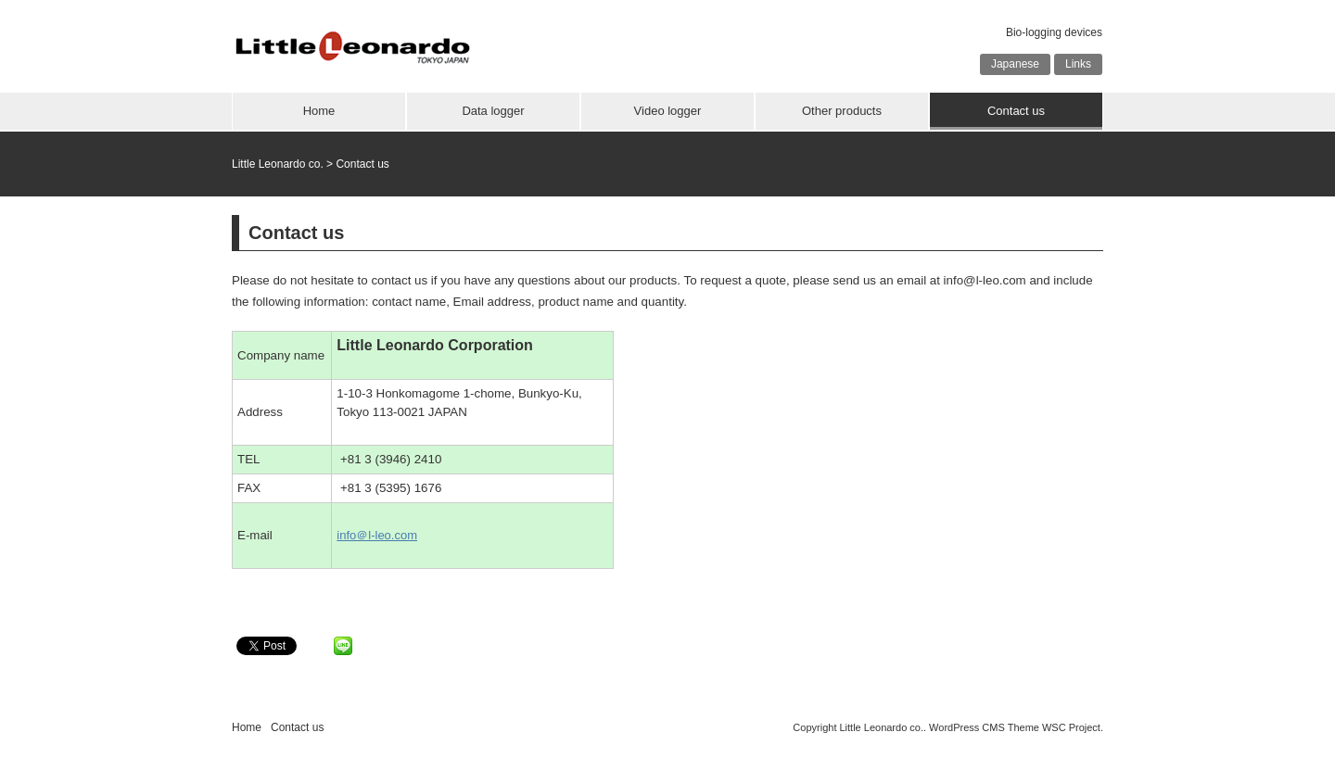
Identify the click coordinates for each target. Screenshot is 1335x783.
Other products (842, 111)
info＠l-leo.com (377, 535)
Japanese (1015, 63)
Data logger (493, 111)
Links (1078, 63)
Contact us (1016, 111)
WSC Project (1071, 727)
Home (319, 111)
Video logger (668, 111)
